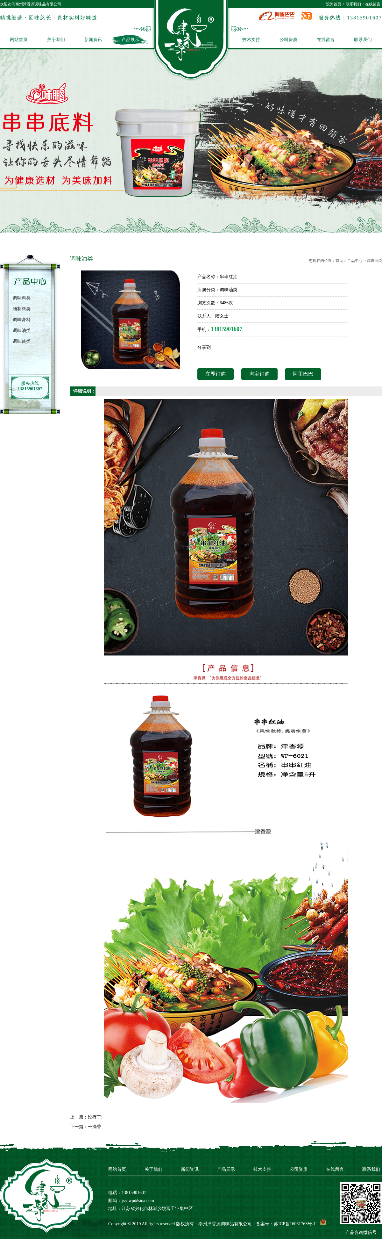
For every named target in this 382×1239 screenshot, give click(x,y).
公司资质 (288, 39)
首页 (339, 260)
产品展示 (130, 39)
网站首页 (19, 39)
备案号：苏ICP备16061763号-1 (285, 1223)
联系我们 (353, 4)
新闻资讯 (93, 39)
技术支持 (251, 39)
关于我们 (56, 39)
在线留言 (372, 4)
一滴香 (94, 1126)
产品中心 (355, 260)
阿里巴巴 (303, 374)
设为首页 (333, 4)
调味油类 (374, 260)
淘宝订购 (259, 374)
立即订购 (215, 374)
